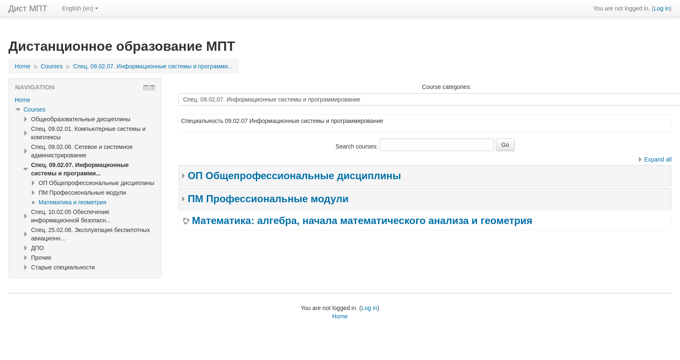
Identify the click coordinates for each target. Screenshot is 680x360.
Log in (662, 8)
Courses (34, 109)
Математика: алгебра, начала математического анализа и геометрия (362, 221)
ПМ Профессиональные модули (268, 198)
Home (22, 100)
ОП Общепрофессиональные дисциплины (294, 175)
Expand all (658, 159)
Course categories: (447, 86)
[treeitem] (85, 100)
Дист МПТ (27, 8)
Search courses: (358, 146)
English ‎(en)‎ (80, 8)
